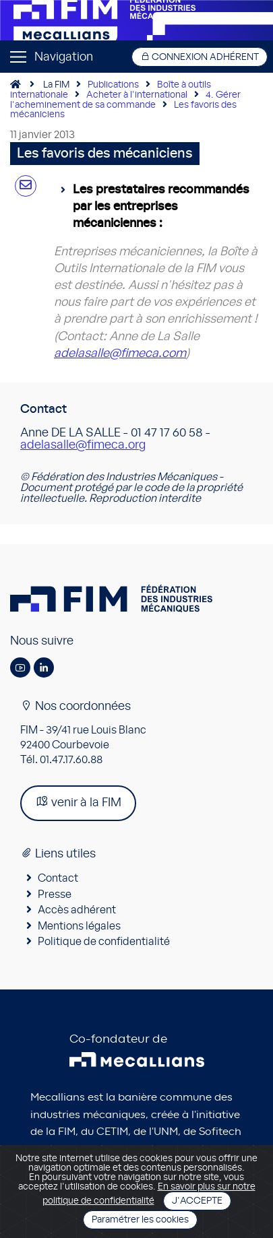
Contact (58, 878)
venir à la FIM (78, 802)
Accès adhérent (77, 910)
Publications (113, 85)
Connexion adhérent (199, 57)
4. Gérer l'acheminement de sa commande (125, 100)
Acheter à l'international (136, 95)
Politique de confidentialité (104, 941)
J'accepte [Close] (197, 1201)
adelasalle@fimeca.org (83, 445)
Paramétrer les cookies (140, 1220)
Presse (54, 894)
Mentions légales (79, 926)
